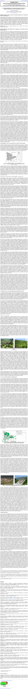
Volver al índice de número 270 (6, 680)
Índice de (3, 688)
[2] (18, 83)
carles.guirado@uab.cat (14, 12)
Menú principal (2, 0)
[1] (2, 73)
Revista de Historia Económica (11, 598)
